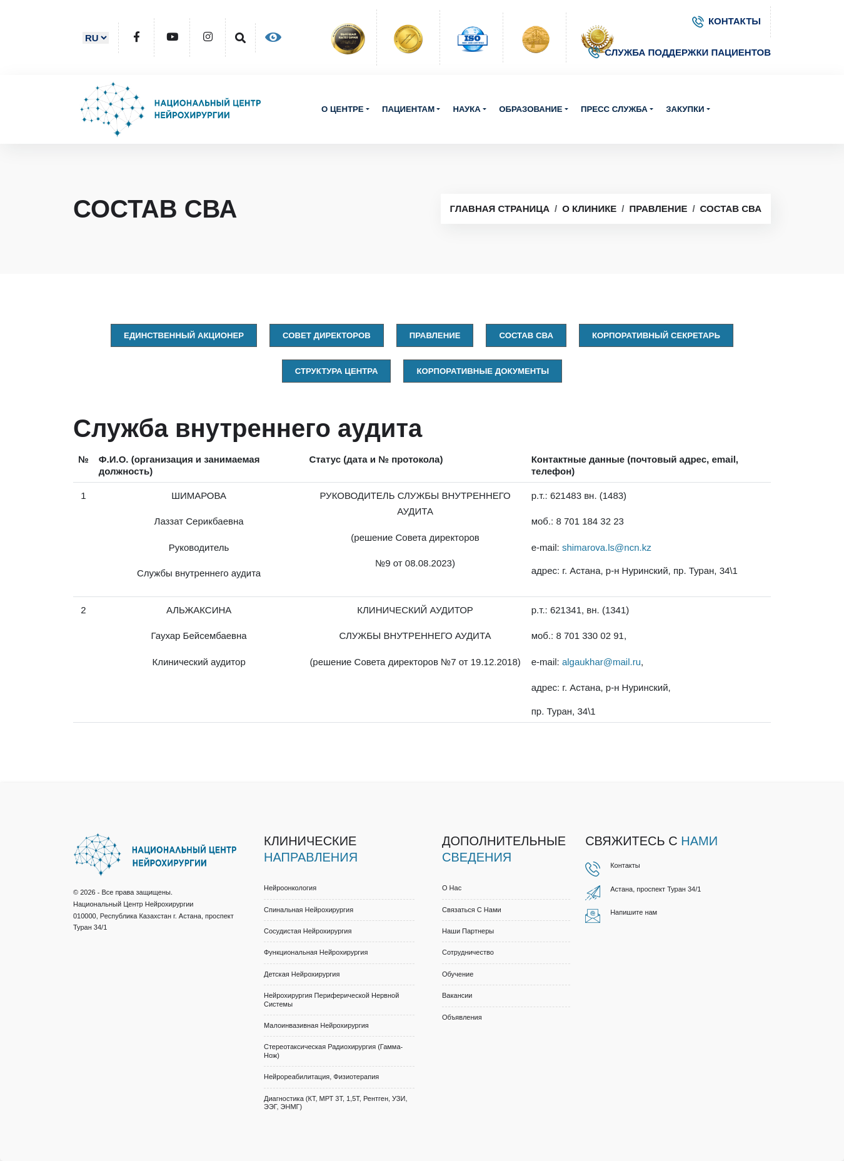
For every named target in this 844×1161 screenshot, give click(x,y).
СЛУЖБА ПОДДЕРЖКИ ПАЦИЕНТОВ (679, 52)
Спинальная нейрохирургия (308, 909)
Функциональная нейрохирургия (316, 952)
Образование (530, 109)
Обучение (457, 974)
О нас (451, 888)
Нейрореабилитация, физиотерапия (321, 1076)
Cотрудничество (468, 952)
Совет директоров (327, 335)
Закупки (685, 109)
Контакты (625, 865)
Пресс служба (614, 109)
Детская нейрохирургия (301, 974)
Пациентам (408, 109)
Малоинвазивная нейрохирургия (316, 1025)
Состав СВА (730, 208)
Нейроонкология (290, 888)
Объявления (462, 1017)
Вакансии (457, 995)
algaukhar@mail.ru (601, 661)
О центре (342, 109)
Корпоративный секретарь (656, 335)
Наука (466, 109)
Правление (659, 208)
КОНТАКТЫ (726, 21)
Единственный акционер (184, 335)
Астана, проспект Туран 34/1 (655, 889)
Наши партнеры (468, 931)
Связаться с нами (471, 909)
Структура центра (336, 371)
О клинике (589, 208)
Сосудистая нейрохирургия (307, 931)
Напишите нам (633, 912)
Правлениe (435, 335)
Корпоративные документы (482, 371)
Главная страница (500, 208)
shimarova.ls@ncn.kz (606, 547)
